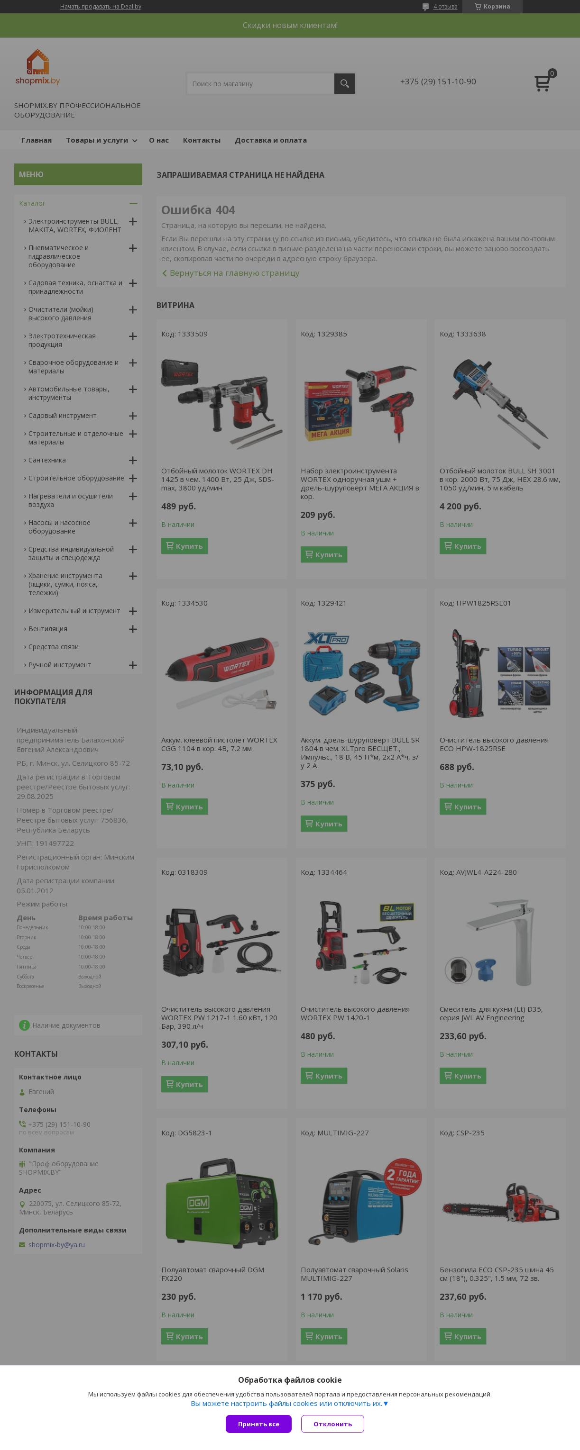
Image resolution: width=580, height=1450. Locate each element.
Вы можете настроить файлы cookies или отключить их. (286, 1403)
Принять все (258, 1424)
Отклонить (332, 1424)
